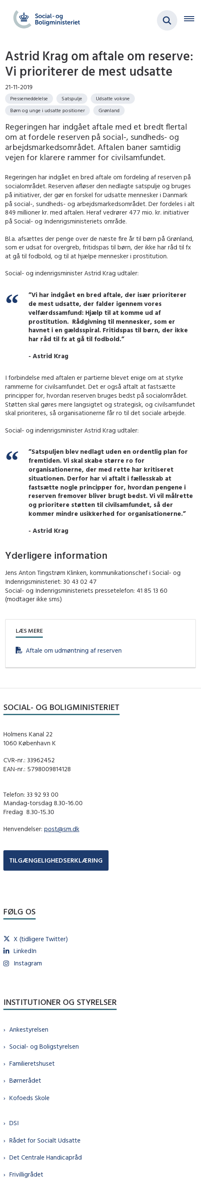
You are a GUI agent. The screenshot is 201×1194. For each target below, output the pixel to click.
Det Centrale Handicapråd (45, 1157)
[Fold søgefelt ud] (167, 20)
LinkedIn (25, 951)
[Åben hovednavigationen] (192, 20)
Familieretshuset (32, 1063)
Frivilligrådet (26, 1174)
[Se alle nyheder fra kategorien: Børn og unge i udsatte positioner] (47, 110)
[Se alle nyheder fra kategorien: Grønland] (109, 110)
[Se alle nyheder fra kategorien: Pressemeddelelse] (29, 98)
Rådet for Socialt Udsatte (45, 1140)
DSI (14, 1123)
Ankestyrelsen (28, 1029)
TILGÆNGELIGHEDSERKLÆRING (56, 860)
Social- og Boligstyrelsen (44, 1046)
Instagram (28, 963)
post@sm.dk (61, 829)
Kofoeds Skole (29, 1098)
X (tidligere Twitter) (41, 939)
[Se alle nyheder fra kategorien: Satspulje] (71, 98)
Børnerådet (25, 1080)
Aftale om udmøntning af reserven (74, 650)
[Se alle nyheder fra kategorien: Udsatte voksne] (113, 98)
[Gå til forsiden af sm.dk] (44, 20)
